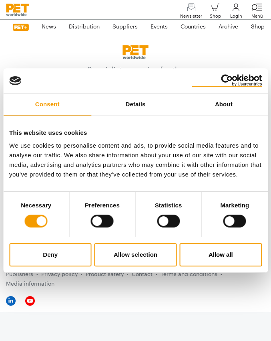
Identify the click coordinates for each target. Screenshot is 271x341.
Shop (215, 12)
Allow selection (135, 254)
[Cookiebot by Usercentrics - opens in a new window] (227, 80)
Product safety (105, 273)
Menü (257, 12)
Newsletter (191, 12)
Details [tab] (136, 104)
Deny (50, 254)
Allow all (221, 254)
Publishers (19, 273)
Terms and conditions (189, 273)
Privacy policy (59, 273)
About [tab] (224, 104)
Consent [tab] (47, 104)
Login (236, 12)
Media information (30, 283)
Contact (142, 273)
